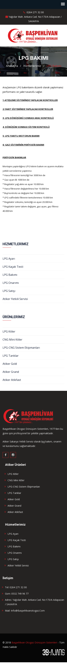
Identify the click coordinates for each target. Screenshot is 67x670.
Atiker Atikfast (12, 380)
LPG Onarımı (11, 283)
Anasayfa (12, 66)
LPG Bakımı (54, 66)
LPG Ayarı (9, 258)
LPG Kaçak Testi (13, 267)
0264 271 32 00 (33, 12)
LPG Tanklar (11, 356)
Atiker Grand (11, 372)
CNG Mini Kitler (12, 339)
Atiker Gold (10, 364)
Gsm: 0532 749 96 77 (17, 593)
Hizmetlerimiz (32, 66)
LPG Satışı (9, 291)
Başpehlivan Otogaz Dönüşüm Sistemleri (34, 642)
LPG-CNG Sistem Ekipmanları (21, 347)
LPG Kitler (9, 331)
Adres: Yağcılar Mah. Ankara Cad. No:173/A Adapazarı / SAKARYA (34, 602)
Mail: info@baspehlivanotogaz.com (25, 610)
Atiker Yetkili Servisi (15, 299)
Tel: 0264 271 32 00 (16, 587)
